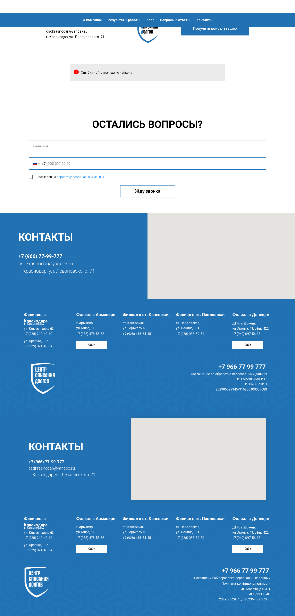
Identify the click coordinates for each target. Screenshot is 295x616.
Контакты (204, 7)
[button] (215, 28)
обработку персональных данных (80, 177)
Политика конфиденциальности (245, 583)
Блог (150, 7)
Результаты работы (124, 7)
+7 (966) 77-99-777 (40, 256)
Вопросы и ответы (175, 7)
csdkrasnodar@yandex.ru (45, 263)
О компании (92, 7)
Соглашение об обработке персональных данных (232, 578)
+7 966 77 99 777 (242, 366)
